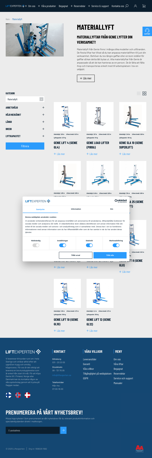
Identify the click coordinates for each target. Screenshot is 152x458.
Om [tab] (111, 209)
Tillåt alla (110, 255)
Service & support (98, 6)
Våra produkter (47, 6)
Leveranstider (89, 359)
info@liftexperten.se (61, 375)
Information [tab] (76, 209)
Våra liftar (118, 364)
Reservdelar (78, 6)
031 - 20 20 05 (58, 362)
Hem (8, 19)
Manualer (118, 383)
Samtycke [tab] (40, 209)
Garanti (86, 364)
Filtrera (25, 146)
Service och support (123, 378)
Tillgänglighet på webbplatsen (97, 373)
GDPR (85, 378)
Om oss (30, 6)
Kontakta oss (118, 6)
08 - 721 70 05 (58, 370)
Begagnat (63, 6)
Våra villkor (88, 368)
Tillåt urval (75, 255)
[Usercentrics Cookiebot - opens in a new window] (116, 201)
